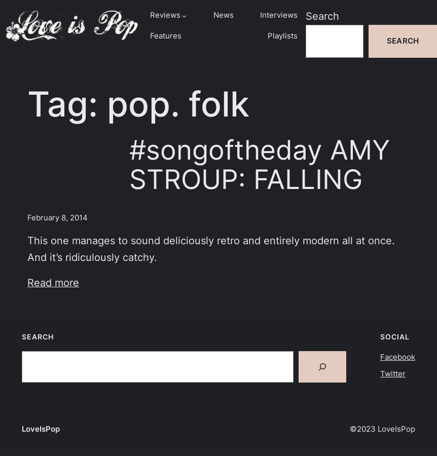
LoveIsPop (41, 429)
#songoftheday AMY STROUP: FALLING (259, 165)
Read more (53, 283)
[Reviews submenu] (184, 16)
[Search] (322, 367)
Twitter (393, 373)
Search (322, 16)
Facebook (397, 357)
